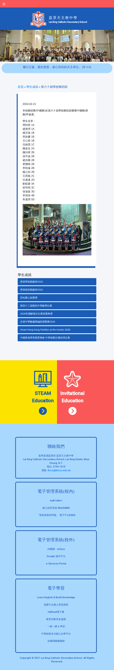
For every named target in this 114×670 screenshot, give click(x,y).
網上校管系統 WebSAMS (56, 507)
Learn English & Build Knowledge (56, 597)
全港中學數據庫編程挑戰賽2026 (37, 321)
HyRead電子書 (56, 611)
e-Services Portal (56, 563)
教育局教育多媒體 (56, 619)
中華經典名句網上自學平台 (56, 633)
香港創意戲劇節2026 (31, 289)
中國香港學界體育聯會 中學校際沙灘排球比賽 (45, 337)
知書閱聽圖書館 (56, 640)
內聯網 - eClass (56, 549)
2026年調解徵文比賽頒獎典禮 (36, 313)
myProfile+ (56, 500)
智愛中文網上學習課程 (56, 604)
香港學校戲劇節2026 (31, 281)
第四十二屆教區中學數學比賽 (36, 305)
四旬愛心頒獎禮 (28, 297)
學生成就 (32, 86)
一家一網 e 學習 (56, 626)
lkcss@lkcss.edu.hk (59, 470)
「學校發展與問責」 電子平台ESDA (56, 515)
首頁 (21, 86)
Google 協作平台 (56, 556)
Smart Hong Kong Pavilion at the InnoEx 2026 (45, 329)
